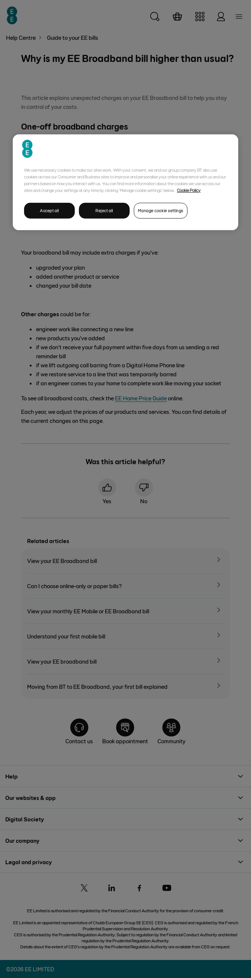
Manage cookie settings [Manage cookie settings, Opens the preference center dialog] (160, 210)
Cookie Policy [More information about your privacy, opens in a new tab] (189, 189)
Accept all (49, 210)
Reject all (104, 210)
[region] (125, 182)
